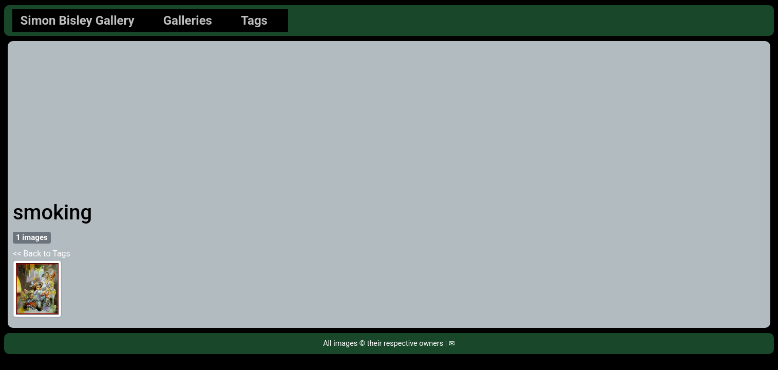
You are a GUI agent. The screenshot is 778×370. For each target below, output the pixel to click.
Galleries (187, 20)
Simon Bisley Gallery (78, 20)
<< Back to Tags (41, 253)
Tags (254, 20)
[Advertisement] (389, 123)
